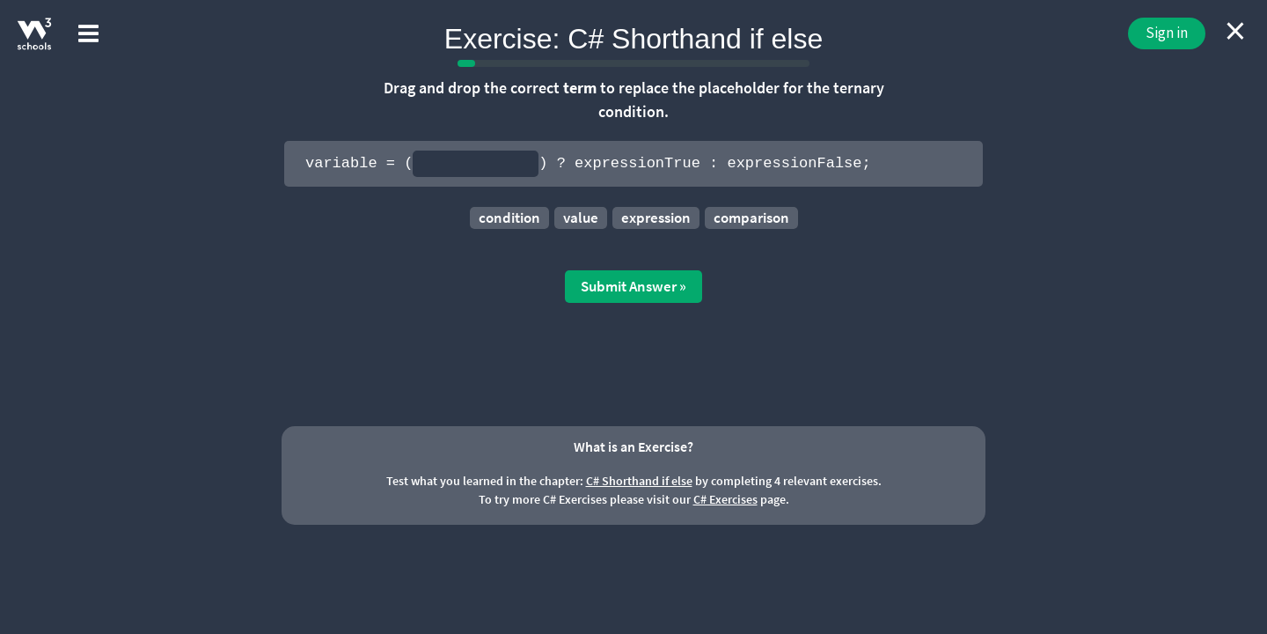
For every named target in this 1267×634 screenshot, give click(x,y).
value (580, 217)
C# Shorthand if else (639, 481)
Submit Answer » (633, 286)
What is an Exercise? (633, 446)
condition (509, 217)
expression (656, 217)
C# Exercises (725, 499)
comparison (751, 217)
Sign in (1167, 32)
